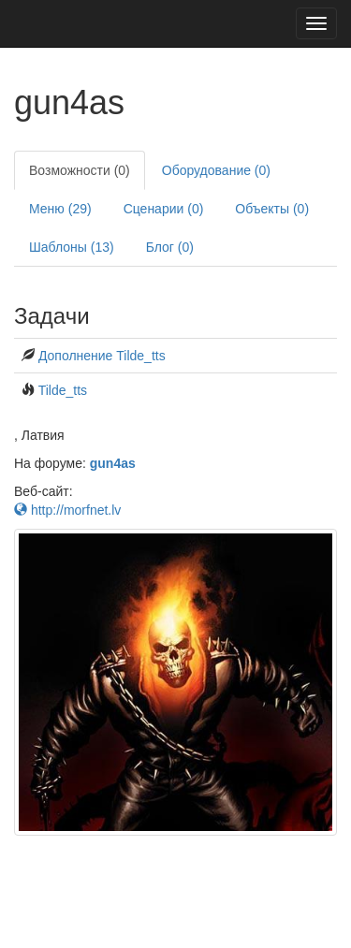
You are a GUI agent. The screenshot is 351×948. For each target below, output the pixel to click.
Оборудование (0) (216, 170)
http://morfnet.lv (67, 510)
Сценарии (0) (164, 208)
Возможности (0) (79, 170)
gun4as (113, 463)
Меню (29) (60, 208)
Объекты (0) (272, 208)
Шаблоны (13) (71, 247)
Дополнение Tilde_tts (102, 355)
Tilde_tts (62, 390)
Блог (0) (170, 247)
